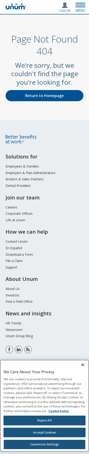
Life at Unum (15, 220)
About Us (13, 288)
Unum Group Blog (19, 336)
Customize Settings (44, 444)
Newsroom (14, 329)
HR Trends (13, 323)
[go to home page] (16, 8)
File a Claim (14, 261)
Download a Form (19, 254)
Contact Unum (16, 241)
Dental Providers (18, 185)
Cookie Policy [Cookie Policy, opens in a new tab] (58, 411)
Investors (13, 295)
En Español (14, 248)
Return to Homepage (44, 95)
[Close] (83, 365)
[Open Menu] (80, 7)
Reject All (44, 420)
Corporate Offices (19, 213)
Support (11, 267)
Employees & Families (22, 166)
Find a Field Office (19, 301)
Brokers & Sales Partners (25, 179)
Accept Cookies (44, 432)
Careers (11, 207)
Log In (64, 10)
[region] (44, 406)
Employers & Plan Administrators (30, 173)
